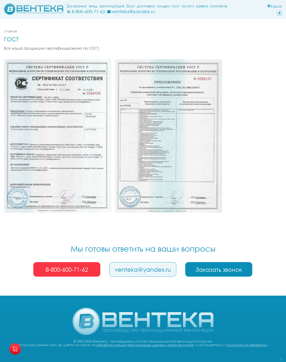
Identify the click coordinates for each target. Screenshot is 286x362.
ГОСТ (176, 6)
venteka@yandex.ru (143, 269)
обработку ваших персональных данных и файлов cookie (145, 345)
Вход (93, 6)
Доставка (146, 6)
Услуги (188, 6)
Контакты (218, 6)
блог (130, 6)
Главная (10, 31)
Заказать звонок (219, 269)
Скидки (163, 6)
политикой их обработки (246, 345)
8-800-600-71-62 (67, 269)
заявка (202, 6)
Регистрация (112, 6)
